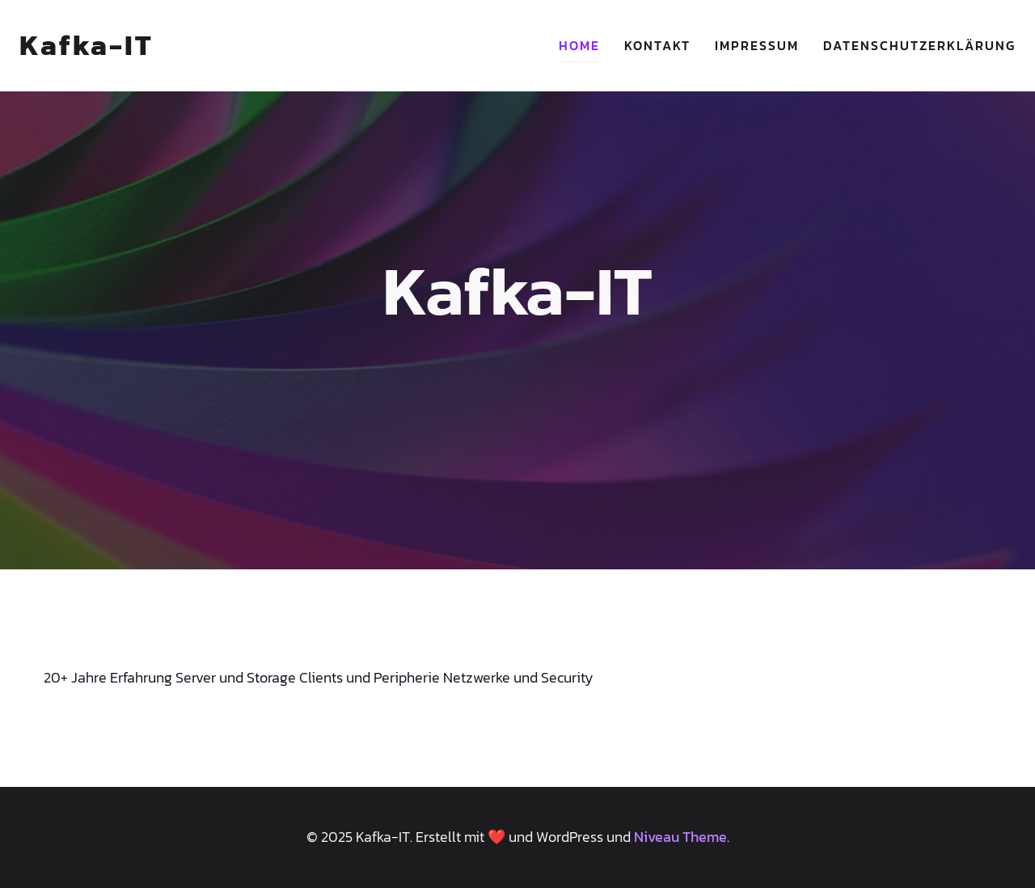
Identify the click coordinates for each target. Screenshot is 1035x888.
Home (579, 45)
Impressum (757, 45)
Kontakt (657, 45)
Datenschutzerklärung (919, 45)
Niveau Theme (680, 837)
